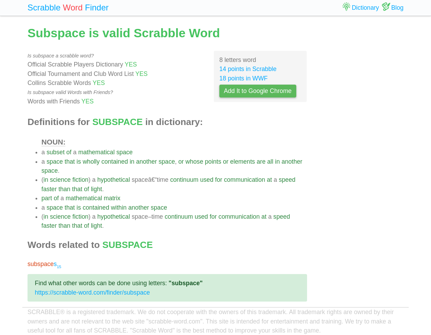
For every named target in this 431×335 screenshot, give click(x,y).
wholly (91, 161)
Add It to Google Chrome (258, 90)
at (269, 179)
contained (114, 161)
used (206, 179)
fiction (80, 179)
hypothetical (113, 179)
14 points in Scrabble (247, 68)
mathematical (96, 152)
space (124, 152)
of (68, 152)
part (46, 198)
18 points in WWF (243, 78)
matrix (112, 198)
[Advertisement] (360, 128)
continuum (184, 179)
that (70, 161)
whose (194, 161)
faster (49, 189)
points (213, 161)
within (119, 207)
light (96, 189)
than (64, 189)
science (60, 179)
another (146, 161)
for (218, 179)
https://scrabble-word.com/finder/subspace (92, 292)
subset (56, 152)
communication (244, 179)
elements (242, 161)
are (261, 161)
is (79, 161)
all (270, 161)
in (132, 161)
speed (287, 179)
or (181, 161)
